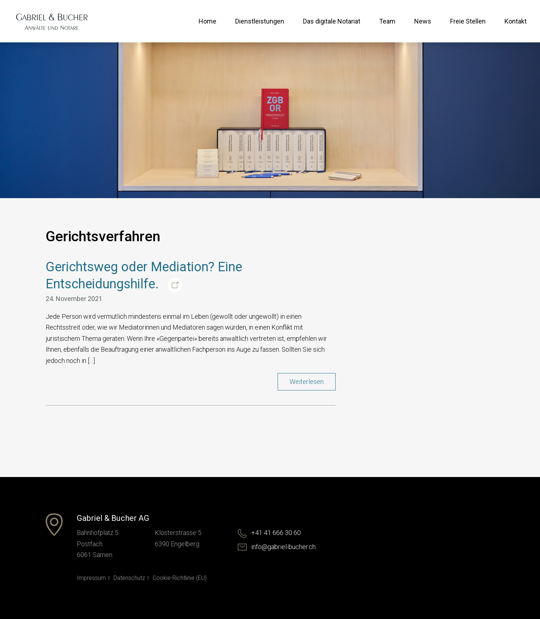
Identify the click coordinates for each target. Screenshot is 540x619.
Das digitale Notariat (331, 21)
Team (387, 21)
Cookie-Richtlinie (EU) (180, 577)
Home (207, 21)
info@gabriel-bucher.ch (277, 547)
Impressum (91, 577)
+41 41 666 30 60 (269, 532)
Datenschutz (129, 577)
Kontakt (515, 21)
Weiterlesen (307, 381)
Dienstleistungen (259, 21)
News (422, 21)
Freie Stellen (468, 21)
